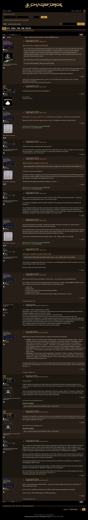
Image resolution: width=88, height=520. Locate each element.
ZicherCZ (5, 40)
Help (8, 28)
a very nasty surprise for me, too (38, 117)
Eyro (4, 141)
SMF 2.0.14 (36, 514)
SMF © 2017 (43, 514)
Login (22, 28)
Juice (4, 86)
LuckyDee (6, 111)
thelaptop (6, 274)
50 (11, 35)
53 (16, 35)
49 (9, 35)
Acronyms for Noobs (30, 304)
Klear (4, 375)
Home (4, 28)
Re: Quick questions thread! (32, 40)
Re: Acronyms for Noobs (31, 331)
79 (19, 35)
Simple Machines (50, 514)
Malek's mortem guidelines (45, 348)
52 (15, 35)
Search (13, 28)
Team (18, 28)
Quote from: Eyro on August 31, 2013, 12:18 (35, 163)
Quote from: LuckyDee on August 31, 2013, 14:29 (37, 254)
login (8, 14)
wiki (27, 387)
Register (28, 28)
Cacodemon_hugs (8, 304)
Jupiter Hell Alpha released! (14, 24)
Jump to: (65, 509)
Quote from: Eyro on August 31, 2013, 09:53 (35, 45)
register (13, 14)
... (8, 35)
